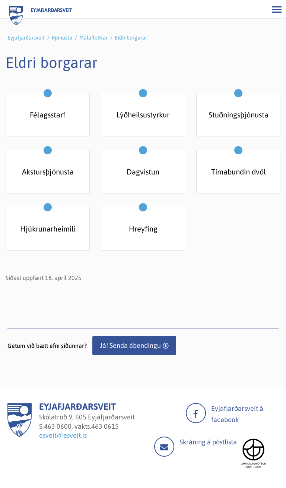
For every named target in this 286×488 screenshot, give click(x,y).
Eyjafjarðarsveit (26, 38)
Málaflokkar (93, 38)
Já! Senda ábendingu (130, 345)
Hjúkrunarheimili (48, 228)
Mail (164, 447)
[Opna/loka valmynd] (276, 9)
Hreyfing (143, 228)
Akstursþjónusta (48, 171)
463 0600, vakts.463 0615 (81, 426)
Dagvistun (143, 171)
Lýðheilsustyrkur (143, 114)
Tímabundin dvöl (238, 171)
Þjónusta (62, 38)
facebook (196, 413)
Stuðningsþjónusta (238, 114)
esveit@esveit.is (63, 435)
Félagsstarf (48, 114)
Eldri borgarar (131, 38)
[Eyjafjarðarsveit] (19, 435)
